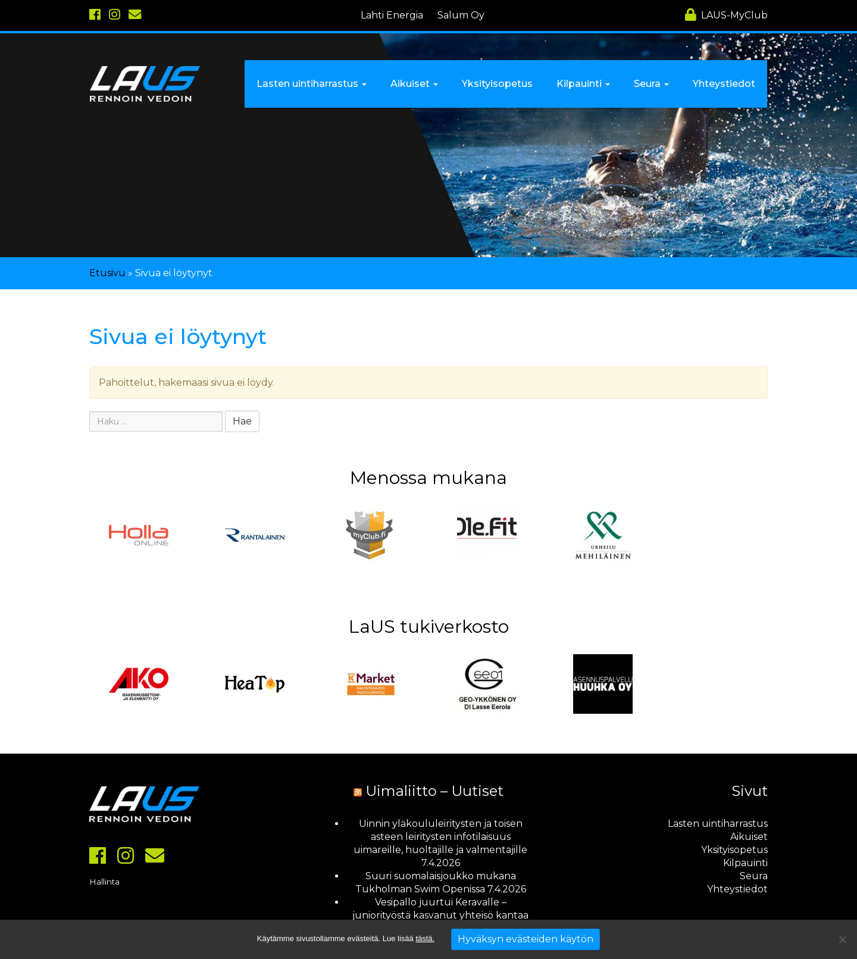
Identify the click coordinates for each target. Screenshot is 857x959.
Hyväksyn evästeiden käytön (525, 939)
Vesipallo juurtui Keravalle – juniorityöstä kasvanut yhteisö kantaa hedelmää (440, 915)
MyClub (726, 15)
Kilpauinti (745, 863)
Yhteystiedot (737, 889)
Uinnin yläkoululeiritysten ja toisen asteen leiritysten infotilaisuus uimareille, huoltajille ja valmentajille (440, 836)
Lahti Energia (392, 15)
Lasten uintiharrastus (718, 823)
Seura (754, 876)
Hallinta (104, 881)
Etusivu (107, 273)
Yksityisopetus (734, 849)
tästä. (424, 938)
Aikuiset (749, 836)
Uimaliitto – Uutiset (434, 790)
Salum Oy (460, 15)
